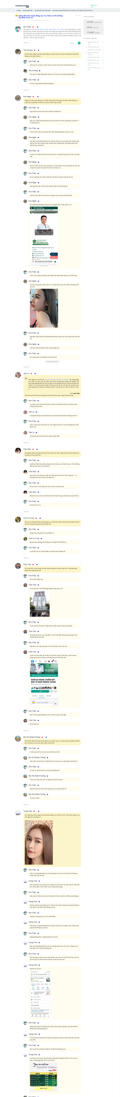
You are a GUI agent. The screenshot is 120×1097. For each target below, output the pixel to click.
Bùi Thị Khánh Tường (31, 737)
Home (19, 10)
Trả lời (25, 42)
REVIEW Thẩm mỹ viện (96, 43)
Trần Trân (27, 564)
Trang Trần (27, 811)
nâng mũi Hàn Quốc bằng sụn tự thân (52, 29)
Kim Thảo (32, 61)
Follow (78, 15)
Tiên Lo (26, 373)
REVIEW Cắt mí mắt (96, 57)
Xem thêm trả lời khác (52, 361)
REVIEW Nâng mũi (28, 10)
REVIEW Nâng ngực (96, 47)
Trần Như (27, 449)
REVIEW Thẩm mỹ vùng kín (96, 53)
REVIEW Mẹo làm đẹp (96, 50)
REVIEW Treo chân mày (96, 64)
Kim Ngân (27, 96)
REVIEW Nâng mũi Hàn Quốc (43, 10)
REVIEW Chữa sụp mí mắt (96, 69)
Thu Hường (28, 50)
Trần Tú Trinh (28, 518)
